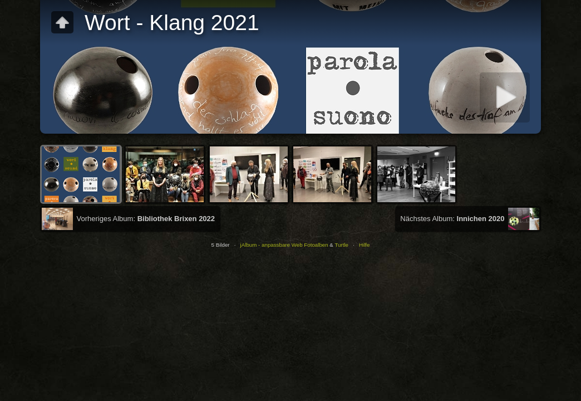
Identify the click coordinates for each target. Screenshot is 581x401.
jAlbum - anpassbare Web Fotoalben (284, 245)
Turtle (341, 245)
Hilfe (364, 245)
